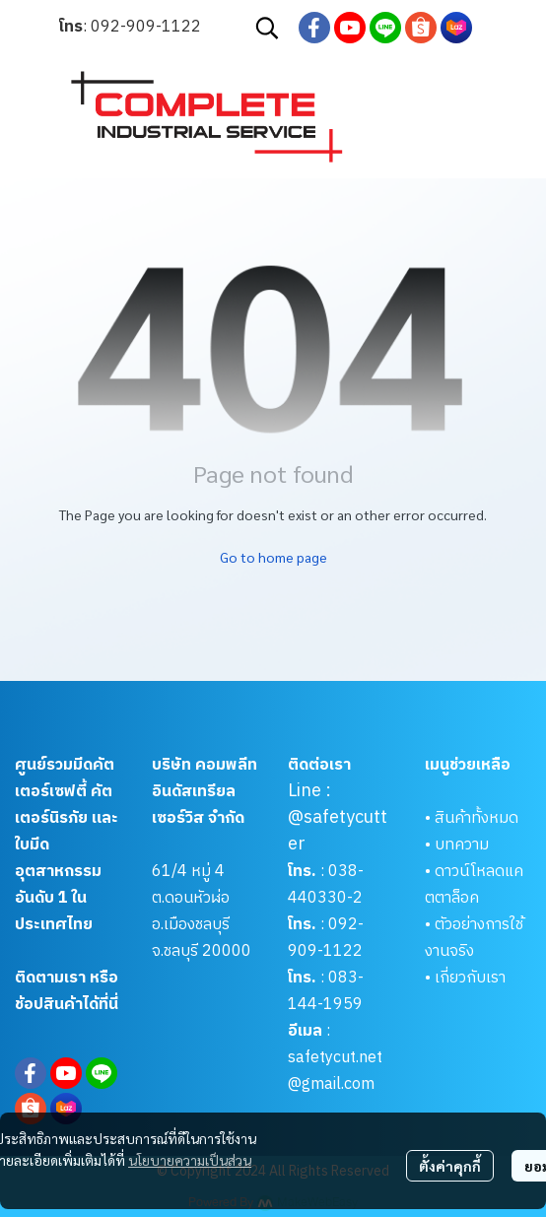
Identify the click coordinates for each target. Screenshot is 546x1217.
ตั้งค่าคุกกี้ (450, 1166)
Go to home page (273, 557)
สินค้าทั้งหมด (476, 818)
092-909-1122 (146, 27)
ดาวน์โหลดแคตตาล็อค (474, 885)
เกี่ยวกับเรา (470, 978)
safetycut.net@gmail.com (335, 1071)
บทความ (462, 845)
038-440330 (326, 885)
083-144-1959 (326, 991)
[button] (267, 27)
